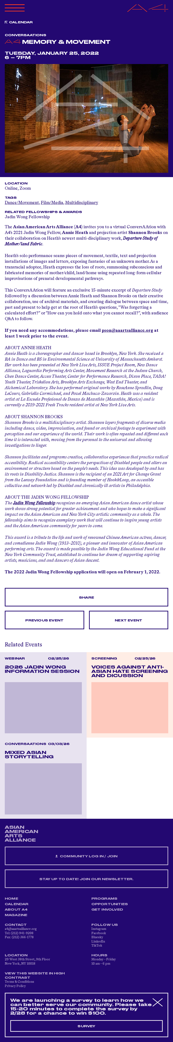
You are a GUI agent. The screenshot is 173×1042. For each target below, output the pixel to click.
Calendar (21, 22)
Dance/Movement (22, 203)
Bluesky (97, 937)
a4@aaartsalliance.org (21, 929)
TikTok (96, 945)
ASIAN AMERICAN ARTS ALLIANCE (21, 833)
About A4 (16, 909)
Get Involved (107, 909)
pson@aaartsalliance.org (127, 330)
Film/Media (52, 203)
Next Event (128, 620)
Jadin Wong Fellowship (27, 217)
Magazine (16, 915)
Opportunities (109, 904)
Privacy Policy (15, 986)
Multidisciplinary (81, 203)
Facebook (98, 933)
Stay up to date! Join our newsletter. (86, 879)
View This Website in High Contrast (35, 975)
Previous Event (44, 620)
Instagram (98, 929)
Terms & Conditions (19, 981)
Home (11, 898)
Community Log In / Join (86, 856)
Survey (86, 1026)
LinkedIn (98, 941)
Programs (104, 898)
